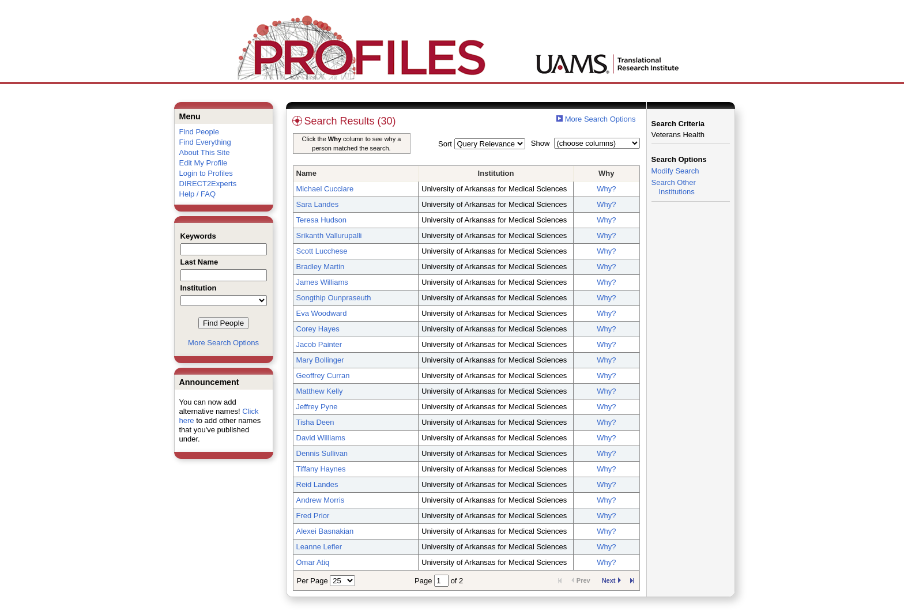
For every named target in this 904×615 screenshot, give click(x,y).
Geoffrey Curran (323, 375)
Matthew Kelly (319, 391)
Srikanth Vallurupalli (329, 235)
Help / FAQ (197, 194)
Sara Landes (317, 204)
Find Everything (205, 142)
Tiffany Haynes (321, 469)
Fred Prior (313, 515)
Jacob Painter (319, 344)
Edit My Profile (203, 163)
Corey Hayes (318, 329)
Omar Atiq (313, 562)
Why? (606, 188)
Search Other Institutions (673, 187)
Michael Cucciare (325, 188)
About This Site (204, 152)
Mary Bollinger (320, 360)
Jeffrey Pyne (317, 406)
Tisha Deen (315, 422)
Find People (199, 131)
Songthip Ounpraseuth (333, 297)
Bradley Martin (320, 266)
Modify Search (675, 171)
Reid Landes (317, 484)
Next (611, 580)
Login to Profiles (206, 173)
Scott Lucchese (322, 251)
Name (306, 173)
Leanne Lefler (319, 546)
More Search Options (223, 342)
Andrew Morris (320, 500)
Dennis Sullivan (322, 453)
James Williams (322, 282)
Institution (496, 173)
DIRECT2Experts (208, 183)
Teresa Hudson (321, 220)
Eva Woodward (321, 313)
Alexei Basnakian (325, 531)
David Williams (320, 437)
